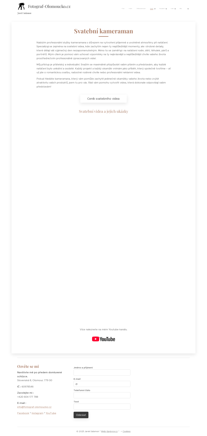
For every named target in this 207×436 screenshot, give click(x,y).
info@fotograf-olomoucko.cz (34, 407)
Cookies (127, 431)
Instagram (37, 413)
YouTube (51, 413)
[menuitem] (149, 8)
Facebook (23, 413)
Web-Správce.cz (109, 431)
